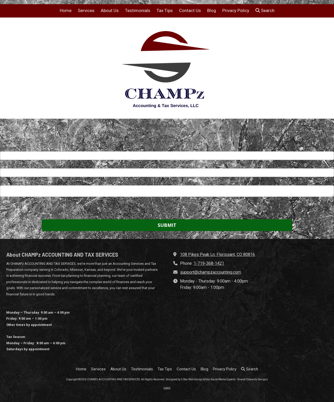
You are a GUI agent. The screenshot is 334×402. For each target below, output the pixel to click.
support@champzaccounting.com (210, 272)
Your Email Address (14, 165)
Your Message (11, 182)
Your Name (8, 148)
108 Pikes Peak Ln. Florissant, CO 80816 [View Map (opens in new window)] (217, 254)
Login (167, 387)
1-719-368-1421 (209, 263)
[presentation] (33, 209)
